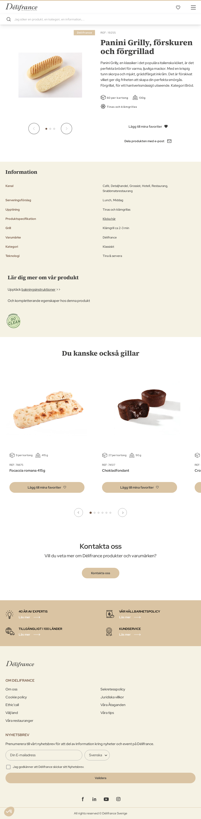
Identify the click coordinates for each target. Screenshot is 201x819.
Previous (78, 512)
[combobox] (100, 19)
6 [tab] (110, 513)
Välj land (11, 712)
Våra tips (107, 712)
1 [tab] (91, 513)
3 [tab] (98, 513)
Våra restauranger (19, 720)
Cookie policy (16, 697)
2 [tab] (94, 513)
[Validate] (100, 778)
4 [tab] (102, 513)
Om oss (11, 689)
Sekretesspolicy (112, 689)
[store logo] (21, 7)
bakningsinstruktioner (39, 289)
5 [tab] (106, 513)
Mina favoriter (178, 7)
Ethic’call (12, 705)
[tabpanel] (140, 432)
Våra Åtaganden (113, 705)
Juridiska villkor (112, 697)
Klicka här (109, 219)
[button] (46, 129)
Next (122, 512)
